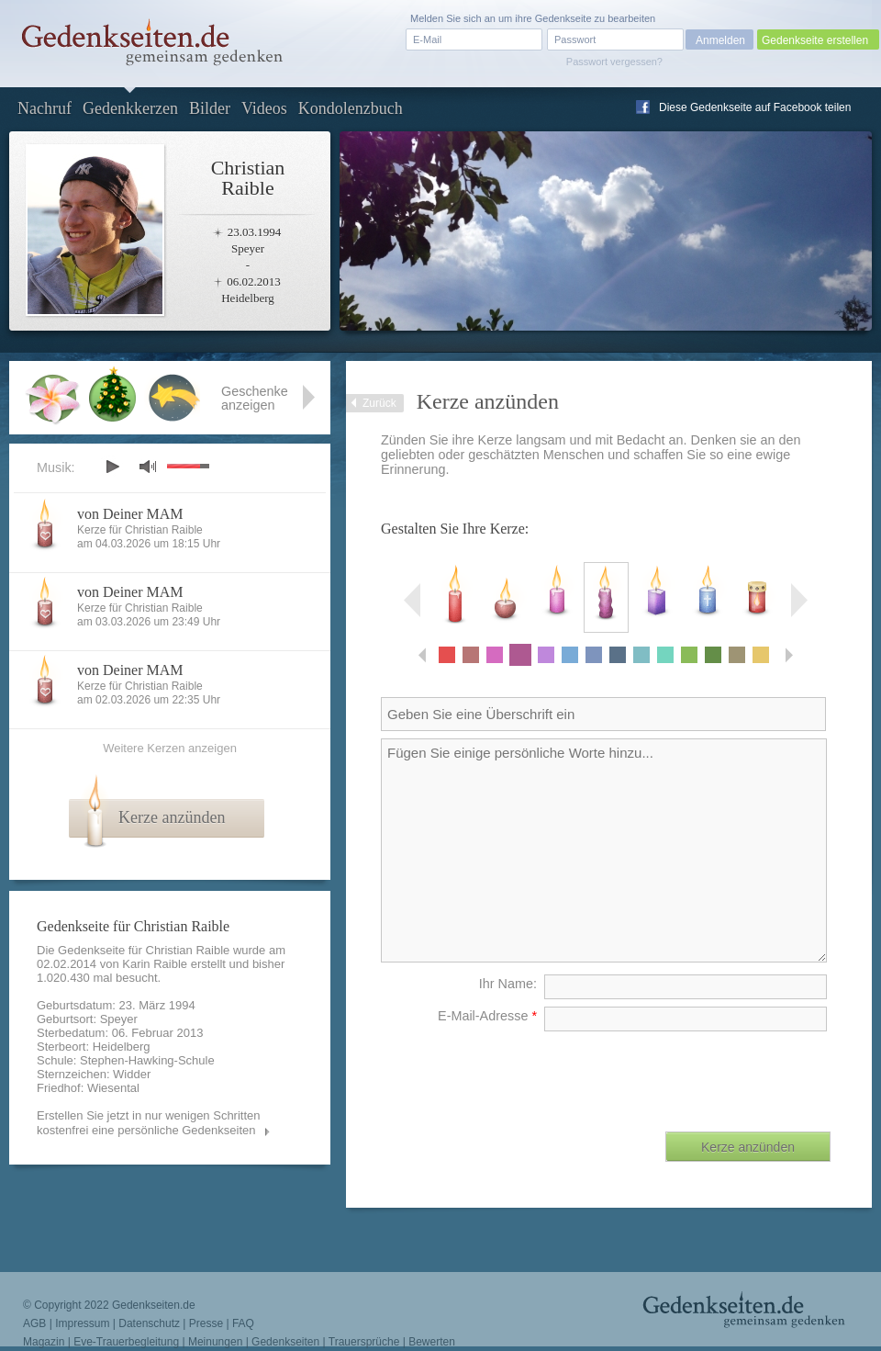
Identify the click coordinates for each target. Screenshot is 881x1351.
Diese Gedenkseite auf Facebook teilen (755, 107)
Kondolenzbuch (350, 108)
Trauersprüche (364, 1341)
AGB (34, 1323)
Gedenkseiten (285, 1341)
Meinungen (215, 1341)
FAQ (243, 1323)
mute (147, 466)
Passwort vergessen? (614, 61)
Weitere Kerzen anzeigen (170, 748)
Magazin (43, 1341)
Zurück (379, 403)
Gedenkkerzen (130, 108)
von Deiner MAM (130, 514)
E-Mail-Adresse (487, 1015)
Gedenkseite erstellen (815, 40)
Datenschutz (149, 1323)
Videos (264, 108)
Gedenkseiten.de (153, 1305)
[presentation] (691, 1074)
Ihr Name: (508, 983)
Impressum (82, 1323)
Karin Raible (154, 964)
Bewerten (431, 1341)
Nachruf (44, 108)
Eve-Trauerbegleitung (126, 1341)
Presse (206, 1323)
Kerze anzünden (171, 817)
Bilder (209, 108)
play (112, 466)
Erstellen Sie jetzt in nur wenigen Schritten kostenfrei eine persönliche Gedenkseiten (149, 1123)
